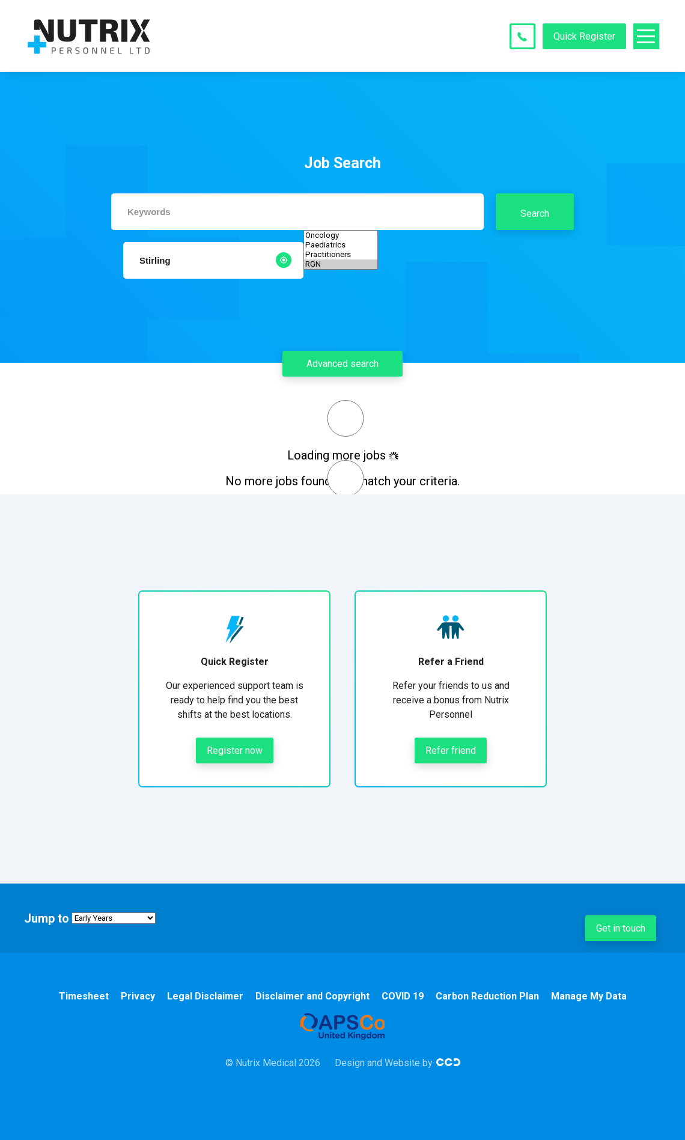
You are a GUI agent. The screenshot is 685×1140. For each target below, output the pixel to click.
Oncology (340, 235)
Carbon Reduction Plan (487, 996)
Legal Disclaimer (205, 996)
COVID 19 (403, 996)
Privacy (138, 996)
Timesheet (84, 996)
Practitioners (340, 254)
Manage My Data (589, 996)
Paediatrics (340, 245)
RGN (340, 264)
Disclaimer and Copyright (312, 996)
